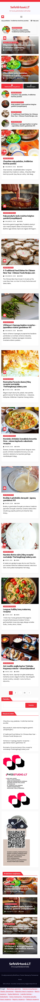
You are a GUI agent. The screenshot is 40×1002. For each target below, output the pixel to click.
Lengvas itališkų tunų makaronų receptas (17, 610)
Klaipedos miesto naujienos (24, 991)
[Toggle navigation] (21, 17)
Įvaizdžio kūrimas (26, 994)
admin (20, 50)
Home (20, 979)
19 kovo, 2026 (9, 446)
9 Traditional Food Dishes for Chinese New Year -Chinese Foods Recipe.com (24, 115)
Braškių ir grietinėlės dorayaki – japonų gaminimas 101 (19, 499)
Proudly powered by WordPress (11, 975)
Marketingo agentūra (14, 989)
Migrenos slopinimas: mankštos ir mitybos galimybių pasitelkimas (19, 47)
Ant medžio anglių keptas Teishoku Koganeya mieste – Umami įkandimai (19, 667)
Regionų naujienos (19, 999)
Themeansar (34, 975)
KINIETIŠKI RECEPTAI (17, 27)
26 (25, 693)
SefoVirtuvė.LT (20, 7)
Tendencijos (31, 86)
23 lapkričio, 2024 (10, 50)
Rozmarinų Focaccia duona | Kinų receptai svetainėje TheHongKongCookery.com (17, 384)
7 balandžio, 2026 (10, 78)
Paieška (6, 699)
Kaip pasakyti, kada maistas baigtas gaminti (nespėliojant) (23, 105)
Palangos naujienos (32, 999)
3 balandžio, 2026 (10, 221)
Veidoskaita (4, 997)
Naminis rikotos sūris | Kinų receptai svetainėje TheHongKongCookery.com (19, 555)
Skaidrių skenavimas (7, 991)
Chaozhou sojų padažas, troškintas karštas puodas (21, 31)
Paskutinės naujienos (12, 86)
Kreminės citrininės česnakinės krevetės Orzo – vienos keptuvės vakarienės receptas (20, 441)
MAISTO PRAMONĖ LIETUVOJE (11, 42)
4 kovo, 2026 (9, 615)
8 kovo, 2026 (9, 560)
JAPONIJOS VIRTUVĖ (16, 121)
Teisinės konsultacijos (29, 989)
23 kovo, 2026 (9, 389)
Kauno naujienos (5, 999)
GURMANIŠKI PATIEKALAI (17, 102)
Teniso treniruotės (15, 997)
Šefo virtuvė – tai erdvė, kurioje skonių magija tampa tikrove (20, 983)
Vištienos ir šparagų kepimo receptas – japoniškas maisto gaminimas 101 (24, 125)
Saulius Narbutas (13, 994)
